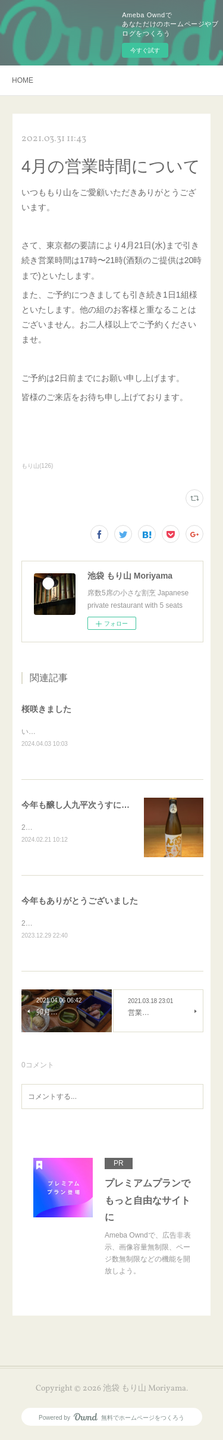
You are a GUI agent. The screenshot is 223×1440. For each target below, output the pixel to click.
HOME (22, 80)
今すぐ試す (145, 50)
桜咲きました (46, 709)
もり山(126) (37, 466)
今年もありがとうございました (79, 902)
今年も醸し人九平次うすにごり (79, 805)
